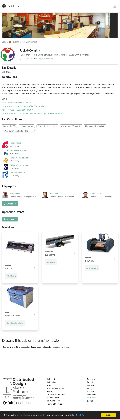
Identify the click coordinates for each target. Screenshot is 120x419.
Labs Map (51, 382)
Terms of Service (54, 404)
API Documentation (56, 388)
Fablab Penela (15, 143)
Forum (50, 391)
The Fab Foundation (56, 394)
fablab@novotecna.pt (44, 59)
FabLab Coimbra (29, 41)
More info (79, 415)
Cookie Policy (53, 397)
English (90, 382)
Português (91, 397)
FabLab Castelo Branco (19, 173)
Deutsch (91, 379)
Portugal (14, 41)
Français (90, 388)
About (50, 385)
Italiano (90, 391)
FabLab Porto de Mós (18, 150)
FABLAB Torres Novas (19, 165)
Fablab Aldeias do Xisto (19, 158)
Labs (4, 41)
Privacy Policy (53, 400)
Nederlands (92, 394)
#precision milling (92, 268)
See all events (10, 219)
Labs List (51, 379)
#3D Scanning (50, 262)
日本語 (90, 400)
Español (90, 385)
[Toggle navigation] (115, 6)
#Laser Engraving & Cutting (15, 323)
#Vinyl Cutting (11, 276)
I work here (10, 203)
